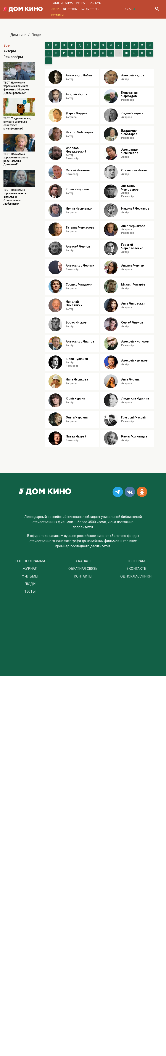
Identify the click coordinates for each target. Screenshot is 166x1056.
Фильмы (95, 3)
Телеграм (136, 561)
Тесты (30, 592)
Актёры (9, 51)
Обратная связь (83, 569)
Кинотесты (70, 9)
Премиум (57, 15)
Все (6, 45)
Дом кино (18, 35)
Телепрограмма (62, 3)
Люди (55, 9)
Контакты (83, 576)
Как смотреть (90, 9)
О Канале (83, 561)
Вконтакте (136, 569)
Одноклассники (136, 576)
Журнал (81, 3)
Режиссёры (13, 57)
